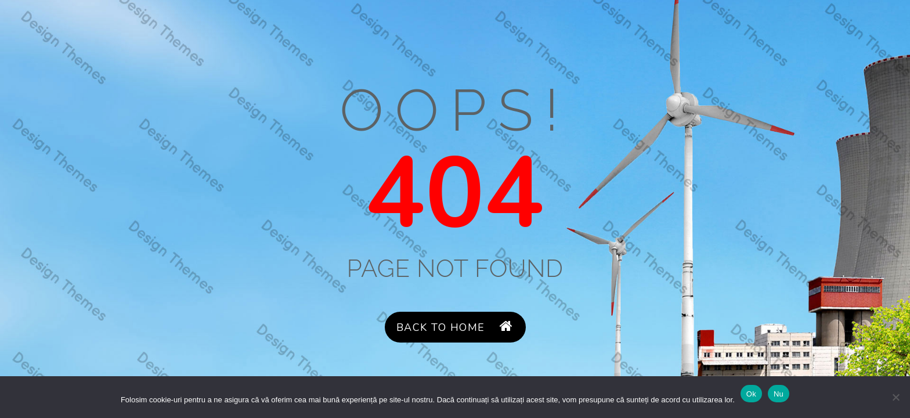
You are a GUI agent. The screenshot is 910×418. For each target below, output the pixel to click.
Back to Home (455, 327)
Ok (751, 394)
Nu (778, 394)
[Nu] (895, 397)
